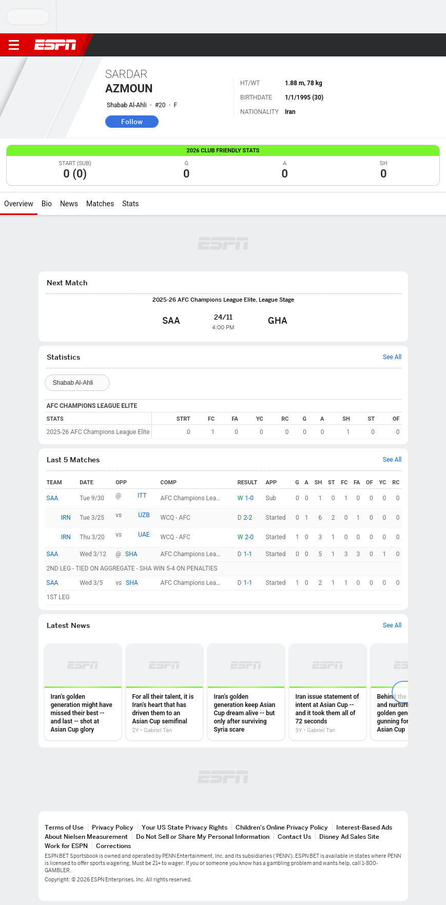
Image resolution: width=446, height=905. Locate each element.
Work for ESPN (66, 846)
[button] (418, 45)
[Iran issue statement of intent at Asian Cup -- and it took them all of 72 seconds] (327, 692)
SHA (131, 554)
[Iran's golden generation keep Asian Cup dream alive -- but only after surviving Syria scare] (246, 692)
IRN (66, 517)
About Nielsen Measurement (86, 836)
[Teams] (77, 382)
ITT (142, 495)
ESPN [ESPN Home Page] (55, 44)
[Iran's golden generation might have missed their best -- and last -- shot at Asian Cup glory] (83, 692)
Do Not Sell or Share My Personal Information (202, 836)
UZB (143, 515)
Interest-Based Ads (364, 827)
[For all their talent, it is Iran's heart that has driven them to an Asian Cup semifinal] (164, 692)
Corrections (113, 846)
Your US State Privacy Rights (184, 827)
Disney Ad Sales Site (349, 836)
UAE (143, 534)
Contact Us (294, 836)
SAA (53, 498)
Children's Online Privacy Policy (282, 827)
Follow (132, 121)
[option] (83, 692)
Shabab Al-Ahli (127, 105)
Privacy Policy (112, 827)
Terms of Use (64, 827)
